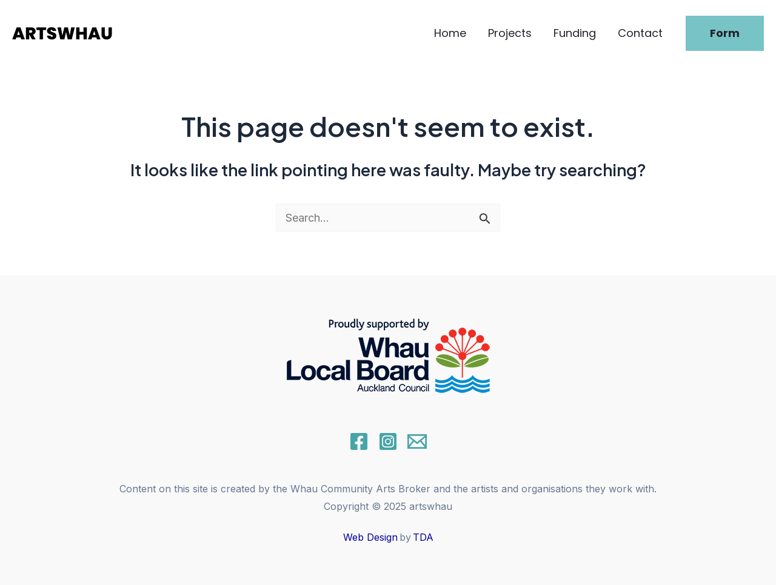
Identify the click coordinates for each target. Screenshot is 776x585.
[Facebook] (359, 441)
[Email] (417, 441)
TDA (423, 537)
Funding (575, 33)
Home (450, 33)
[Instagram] (388, 441)
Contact (640, 33)
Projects (510, 33)
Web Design (370, 537)
